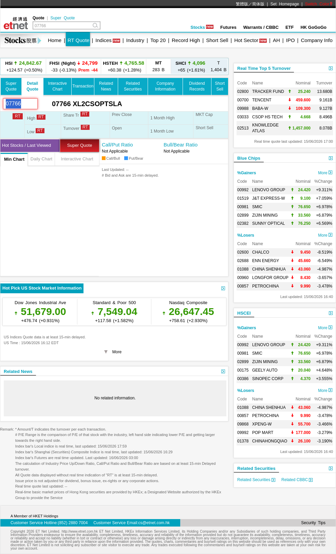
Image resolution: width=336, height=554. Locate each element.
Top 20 (158, 40)
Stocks (201, 27)
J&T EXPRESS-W (268, 198)
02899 (242, 215)
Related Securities (256, 468)
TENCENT (262, 100)
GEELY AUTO (265, 370)
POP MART (262, 432)
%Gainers (246, 173)
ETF (289, 27)
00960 (242, 277)
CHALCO (260, 252)
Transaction (82, 86)
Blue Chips (248, 158)
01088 (242, 269)
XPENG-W (262, 424)
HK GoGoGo (313, 27)
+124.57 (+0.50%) (23, 66)
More (325, 173)
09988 (242, 108)
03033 (242, 117)
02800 (242, 91)
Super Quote (62, 18)
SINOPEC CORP (267, 378)
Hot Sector (246, 40)
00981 (242, 206)
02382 (242, 223)
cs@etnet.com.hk (154, 522)
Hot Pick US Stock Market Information (41, 288)
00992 (242, 189)
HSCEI (244, 313)
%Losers (245, 235)
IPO (290, 40)
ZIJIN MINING (265, 215)
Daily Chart (41, 158)
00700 (242, 100)
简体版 (258, 4)
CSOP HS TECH (267, 117)
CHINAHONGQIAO (269, 441)
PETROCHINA (265, 286)
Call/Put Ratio (117, 144)
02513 (242, 128)
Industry (135, 40)
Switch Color (319, 4)
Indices (103, 40)
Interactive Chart (77, 158)
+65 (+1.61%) (190, 66)
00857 (242, 286)
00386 (242, 378)
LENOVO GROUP (268, 189)
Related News (18, 371)
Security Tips (313, 522)
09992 (242, 432)
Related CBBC (297, 479)
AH (276, 40)
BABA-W (260, 108)
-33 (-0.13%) (73, 66)
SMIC (257, 206)
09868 (242, 424)
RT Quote (78, 40)
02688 (242, 260)
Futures (228, 27)
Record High (186, 40)
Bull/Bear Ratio (181, 144)
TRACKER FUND (268, 91)
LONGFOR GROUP (270, 277)
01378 (242, 441)
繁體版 (242, 4)
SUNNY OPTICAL (268, 223)
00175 (242, 370)
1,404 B (219, 66)
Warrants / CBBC (261, 27)
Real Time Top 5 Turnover (264, 68)
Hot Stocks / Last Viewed (26, 145)
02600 (242, 252)
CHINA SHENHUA (269, 269)
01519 (242, 198)
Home (54, 40)
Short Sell (217, 40)
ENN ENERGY (265, 260)
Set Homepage (284, 4)
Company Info (316, 40)
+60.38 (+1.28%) (123, 66)
